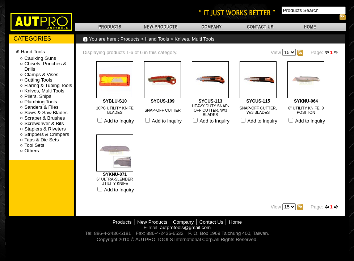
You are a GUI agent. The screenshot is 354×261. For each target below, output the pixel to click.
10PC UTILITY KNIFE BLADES (115, 110)
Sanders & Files (42, 107)
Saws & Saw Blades (46, 112)
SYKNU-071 (115, 174)
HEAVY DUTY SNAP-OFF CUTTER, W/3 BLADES (210, 110)
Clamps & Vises (42, 74)
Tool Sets (35, 145)
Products (130, 39)
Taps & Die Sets (42, 139)
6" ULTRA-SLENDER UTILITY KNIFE (115, 181)
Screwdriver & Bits (44, 123)
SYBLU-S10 (115, 101)
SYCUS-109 (162, 101)
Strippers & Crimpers (47, 134)
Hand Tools (157, 39)
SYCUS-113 (210, 101)
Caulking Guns (40, 58)
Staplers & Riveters (45, 129)
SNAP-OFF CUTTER (162, 110)
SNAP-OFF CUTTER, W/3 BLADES (258, 110)
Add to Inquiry (119, 121)
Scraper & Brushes (45, 118)
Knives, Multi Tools (194, 39)
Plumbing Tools (41, 101)
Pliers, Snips (38, 96)
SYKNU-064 (306, 101)
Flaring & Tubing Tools (48, 85)
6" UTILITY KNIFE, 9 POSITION (306, 110)
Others (32, 150)
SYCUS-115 (258, 101)
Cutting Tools (38, 80)
